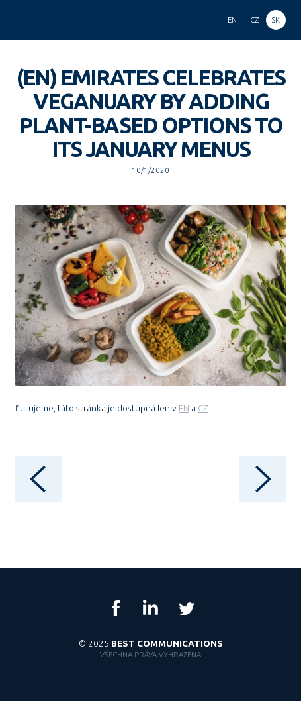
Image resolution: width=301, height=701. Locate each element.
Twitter (186, 608)
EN (184, 408)
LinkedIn (151, 608)
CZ (203, 408)
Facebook (116, 608)
